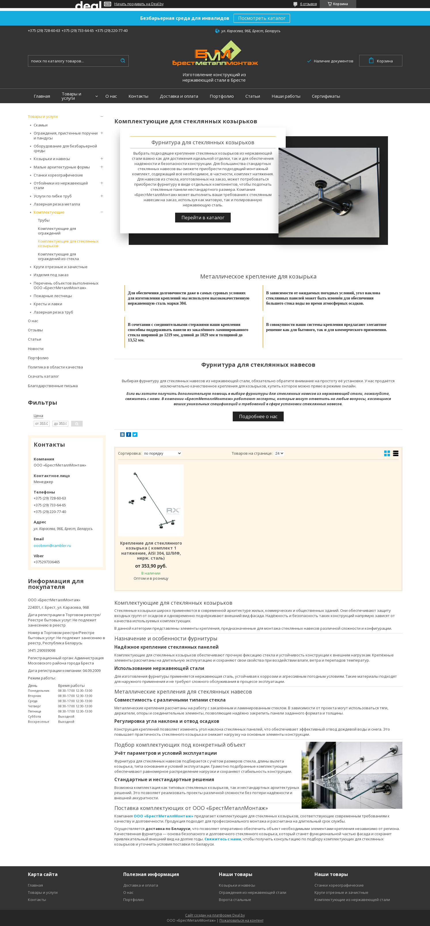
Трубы (44, 220)
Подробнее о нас (258, 416)
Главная (42, 96)
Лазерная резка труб (53, 312)
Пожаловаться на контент (241, 920)
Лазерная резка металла (57, 204)
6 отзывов (308, 3)
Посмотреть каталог (261, 18)
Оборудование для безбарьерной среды (65, 148)
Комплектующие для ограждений (57, 231)
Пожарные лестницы (53, 295)
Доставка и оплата (179, 96)
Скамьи (41, 125)
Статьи (252, 96)
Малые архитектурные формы (62, 167)
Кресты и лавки (48, 303)
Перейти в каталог (202, 217)
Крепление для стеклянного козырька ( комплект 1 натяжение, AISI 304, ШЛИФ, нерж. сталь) (151, 551)
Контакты (138, 96)
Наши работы (286, 96)
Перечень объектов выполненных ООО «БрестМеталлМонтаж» (66, 285)
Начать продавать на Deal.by (139, 4)
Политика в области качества (55, 367)
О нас (111, 96)
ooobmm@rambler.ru (52, 545)
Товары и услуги (71, 96)
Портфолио (222, 96)
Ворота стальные (235, 899)
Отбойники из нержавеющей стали (61, 185)
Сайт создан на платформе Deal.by (215, 915)
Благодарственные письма (53, 385)
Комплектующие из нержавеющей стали (352, 899)
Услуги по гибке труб (53, 196)
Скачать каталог (43, 376)
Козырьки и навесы (52, 158)
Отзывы (35, 330)
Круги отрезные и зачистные (61, 266)
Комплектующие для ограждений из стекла (58, 256)
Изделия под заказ (51, 274)
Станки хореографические (58, 175)
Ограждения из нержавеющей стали (252, 892)
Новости (35, 348)
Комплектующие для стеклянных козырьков (68, 243)
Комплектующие (49, 212)
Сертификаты (326, 96)
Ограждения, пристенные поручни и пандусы (66, 135)
